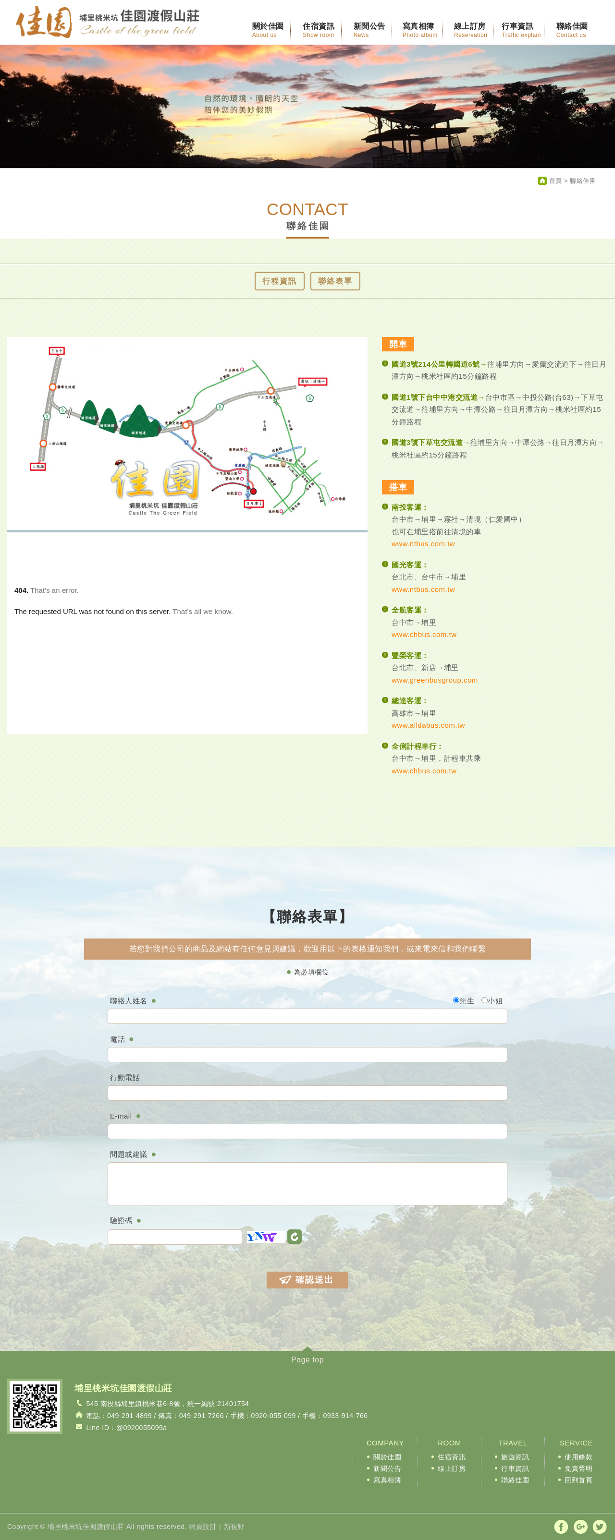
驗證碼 (121, 1220)
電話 (117, 1039)
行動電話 (125, 1077)
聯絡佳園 (515, 1480)
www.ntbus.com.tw (423, 544)
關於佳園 (387, 1457)
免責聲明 (578, 1468)
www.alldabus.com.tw (428, 725)
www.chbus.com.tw (424, 634)
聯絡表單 (335, 281)
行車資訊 (515, 1468)
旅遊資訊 (515, 1457)
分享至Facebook (561, 1526)
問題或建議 (129, 1154)
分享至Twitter (599, 1526)
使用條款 (578, 1457)
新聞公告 (387, 1468)
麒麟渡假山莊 (107, 22)
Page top (307, 1360)
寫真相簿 (387, 1480)
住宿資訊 (452, 1457)
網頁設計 (203, 1526)
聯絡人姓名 (129, 1001)
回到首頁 (578, 1480)
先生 (463, 1001)
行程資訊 (279, 281)
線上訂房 (452, 1468)
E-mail (121, 1116)
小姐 (492, 1001)
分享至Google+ (580, 1526)
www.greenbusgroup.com (435, 680)
